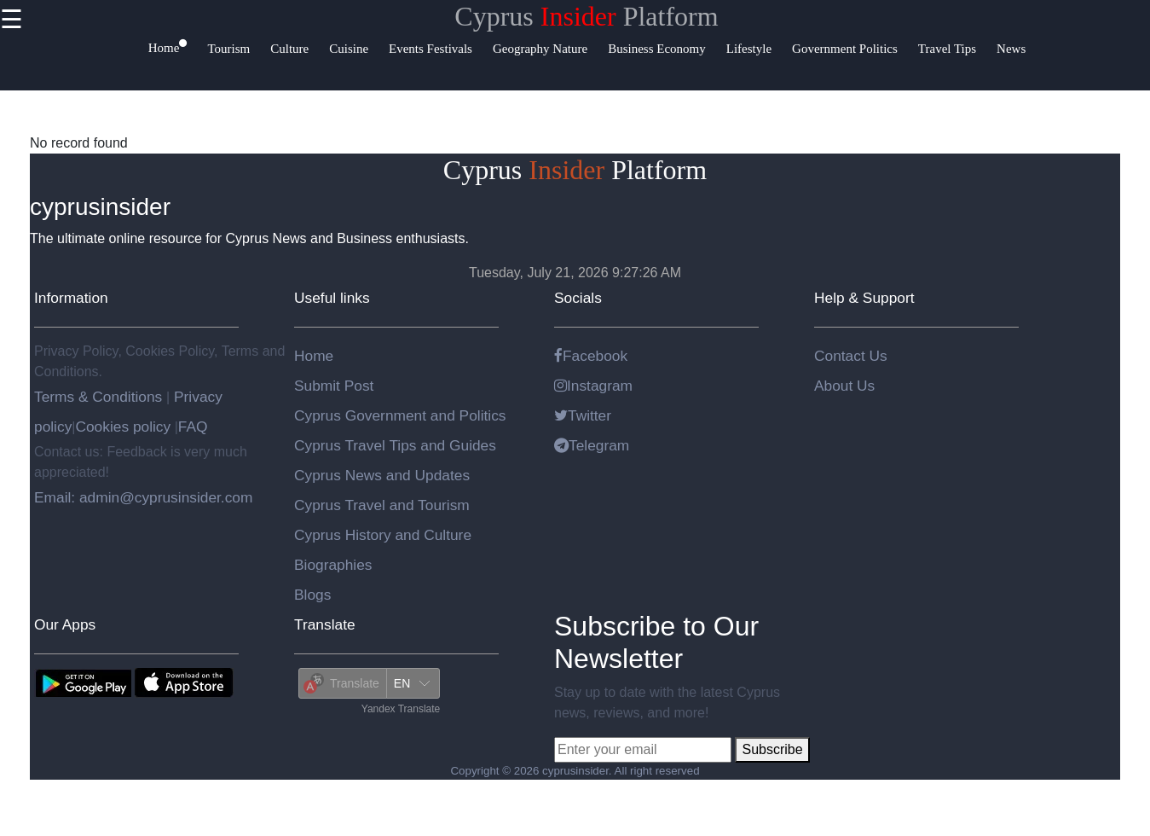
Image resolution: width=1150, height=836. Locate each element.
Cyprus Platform (586, 16)
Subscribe (772, 749)
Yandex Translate (401, 709)
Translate (324, 624)
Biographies (333, 564)
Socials (578, 297)
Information (71, 297)
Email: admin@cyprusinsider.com (143, 497)
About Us (844, 385)
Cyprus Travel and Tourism (382, 505)
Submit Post (333, 385)
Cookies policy (122, 426)
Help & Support (864, 297)
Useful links (332, 297)
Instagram (593, 385)
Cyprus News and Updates (382, 475)
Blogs (312, 594)
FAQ (193, 426)
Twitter (582, 415)
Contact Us (850, 355)
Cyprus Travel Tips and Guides (395, 445)
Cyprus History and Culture (382, 534)
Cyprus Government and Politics (400, 415)
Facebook (590, 355)
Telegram (591, 445)
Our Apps (64, 624)
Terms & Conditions (100, 396)
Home (313, 355)
